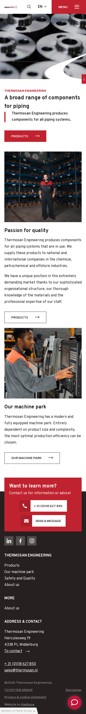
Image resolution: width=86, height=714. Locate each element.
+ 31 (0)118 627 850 (48, 506)
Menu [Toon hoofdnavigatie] (63, 7)
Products (19, 136)
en (40, 7)
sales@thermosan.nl (21, 670)
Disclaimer (74, 690)
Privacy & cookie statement (25, 697)
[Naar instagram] (31, 540)
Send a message (48, 521)
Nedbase (27, 705)
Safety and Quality (19, 578)
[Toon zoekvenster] (29, 7)
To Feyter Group (18, 690)
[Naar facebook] (20, 540)
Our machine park (26, 458)
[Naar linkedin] (9, 540)
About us (11, 585)
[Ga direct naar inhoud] (84, 79)
